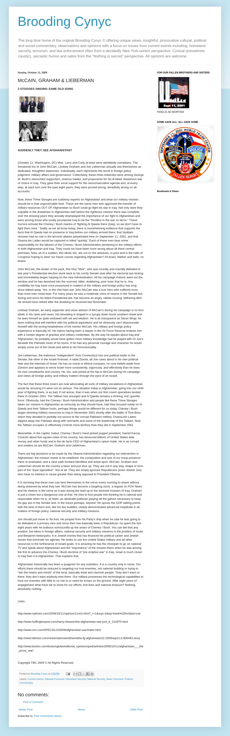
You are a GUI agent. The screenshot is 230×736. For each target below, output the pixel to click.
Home (81, 709)
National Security (96, 679)
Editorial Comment (55, 679)
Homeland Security (76, 679)
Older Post (136, 709)
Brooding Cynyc (64, 21)
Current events (36, 679)
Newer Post (26, 709)
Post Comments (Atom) (47, 716)
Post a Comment (33, 702)
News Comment (114, 679)
